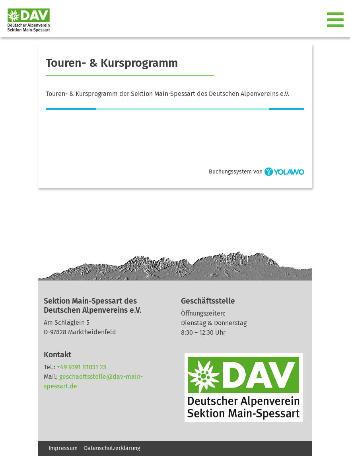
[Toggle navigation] (336, 20)
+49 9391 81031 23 (81, 367)
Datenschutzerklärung (112, 448)
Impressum (63, 448)
